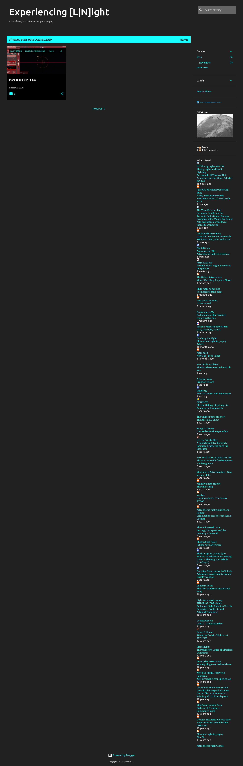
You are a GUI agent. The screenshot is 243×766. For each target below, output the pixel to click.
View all (184, 40)
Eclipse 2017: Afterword (209, 545)
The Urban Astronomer (209, 277)
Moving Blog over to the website (214, 664)
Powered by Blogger (121, 755)
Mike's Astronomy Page (209, 705)
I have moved (204, 303)
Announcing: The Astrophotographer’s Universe (213, 252)
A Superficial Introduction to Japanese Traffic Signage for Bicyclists (212, 446)
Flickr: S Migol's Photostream (212, 326)
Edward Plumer (205, 632)
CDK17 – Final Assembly (210, 623)
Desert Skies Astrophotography (214, 719)
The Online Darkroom (209, 527)
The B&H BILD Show (208, 419)
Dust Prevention (205, 577)
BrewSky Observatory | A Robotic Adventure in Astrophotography (215, 572)
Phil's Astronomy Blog (209, 289)
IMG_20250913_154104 (209, 329)
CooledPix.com (205, 620)
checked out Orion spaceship (212, 431)
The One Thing (205, 486)
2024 (199, 57)
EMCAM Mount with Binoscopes (214, 393)
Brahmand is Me (205, 312)
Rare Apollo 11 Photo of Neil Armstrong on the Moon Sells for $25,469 (214, 178)
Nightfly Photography (208, 483)
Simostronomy (205, 585)
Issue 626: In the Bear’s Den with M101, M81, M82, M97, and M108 (214, 238)
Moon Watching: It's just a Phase (214, 280)
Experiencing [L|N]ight (59, 11)
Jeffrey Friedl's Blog (207, 440)
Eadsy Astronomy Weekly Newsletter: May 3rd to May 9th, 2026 (213, 198)
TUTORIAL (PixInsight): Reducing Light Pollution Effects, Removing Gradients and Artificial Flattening (214, 607)
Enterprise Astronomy (209, 661)
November (205, 62)
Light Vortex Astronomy (210, 600)
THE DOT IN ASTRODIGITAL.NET (215, 457)
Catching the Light (207, 338)
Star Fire (201, 737)
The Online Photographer (211, 416)
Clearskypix (203, 646)
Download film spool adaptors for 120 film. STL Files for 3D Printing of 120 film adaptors (213, 693)
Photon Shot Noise (207, 542)
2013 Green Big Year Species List (214, 679)
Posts (203, 147)
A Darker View (204, 379)
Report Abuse (204, 91)
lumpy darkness (205, 428)
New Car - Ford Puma (208, 355)
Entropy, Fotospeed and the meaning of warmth (211, 532)
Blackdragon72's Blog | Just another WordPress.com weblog (214, 555)
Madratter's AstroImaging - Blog (214, 472)
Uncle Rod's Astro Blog (209, 233)
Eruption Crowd (205, 382)
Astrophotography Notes (210, 745)
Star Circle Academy (208, 364)
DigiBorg (202, 390)
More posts (99, 109)
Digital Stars (203, 248)
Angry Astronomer (207, 300)
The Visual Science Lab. (209, 210)
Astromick (202, 352)
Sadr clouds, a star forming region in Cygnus (211, 316)
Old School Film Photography (212, 687)
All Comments (208, 150)
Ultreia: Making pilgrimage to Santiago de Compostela (212, 407)
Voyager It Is (203, 475)
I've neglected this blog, (209, 291)
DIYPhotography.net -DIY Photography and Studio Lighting (210, 169)
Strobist (201, 495)
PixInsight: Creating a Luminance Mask (208, 709)
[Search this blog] (220, 10)
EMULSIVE (202, 402)
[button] (62, 94)
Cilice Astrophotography (210, 734)
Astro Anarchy (204, 262)
